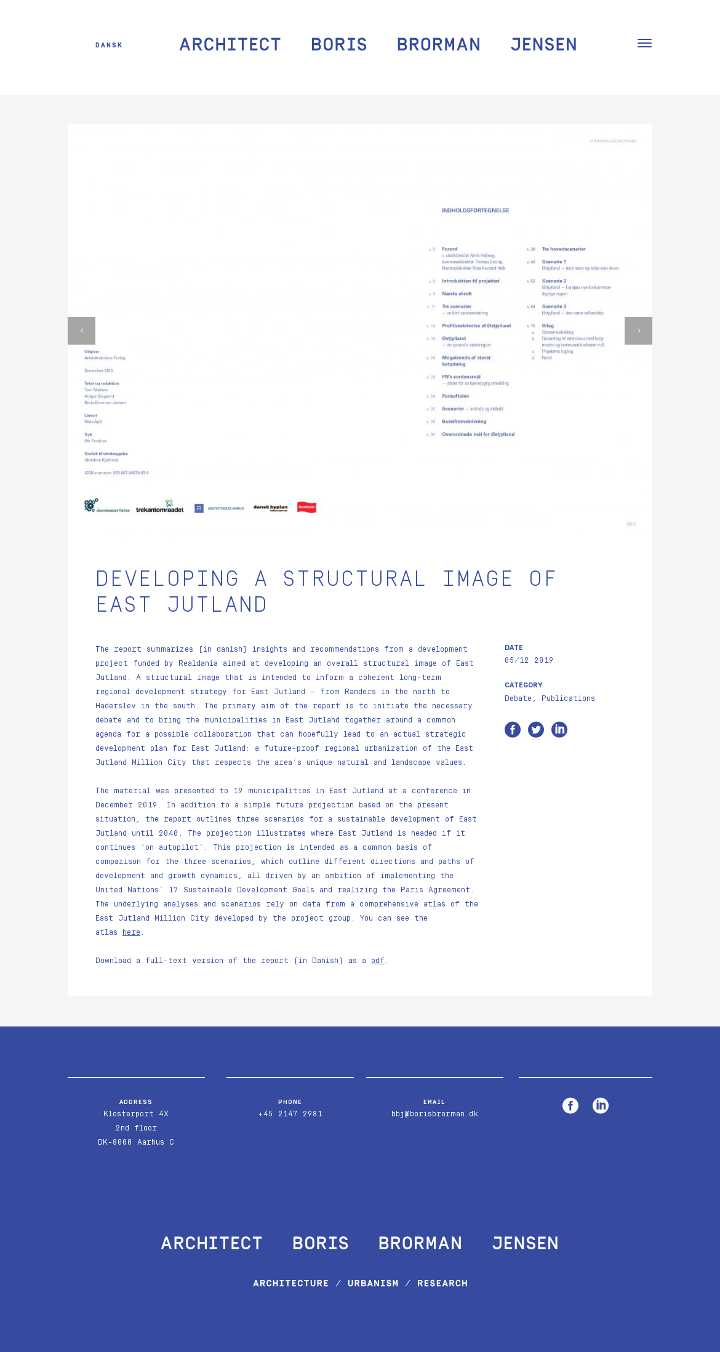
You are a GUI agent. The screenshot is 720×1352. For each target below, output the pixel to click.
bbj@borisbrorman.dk (434, 1114)
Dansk (109, 45)
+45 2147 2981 (290, 1114)
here (131, 932)
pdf (378, 961)
